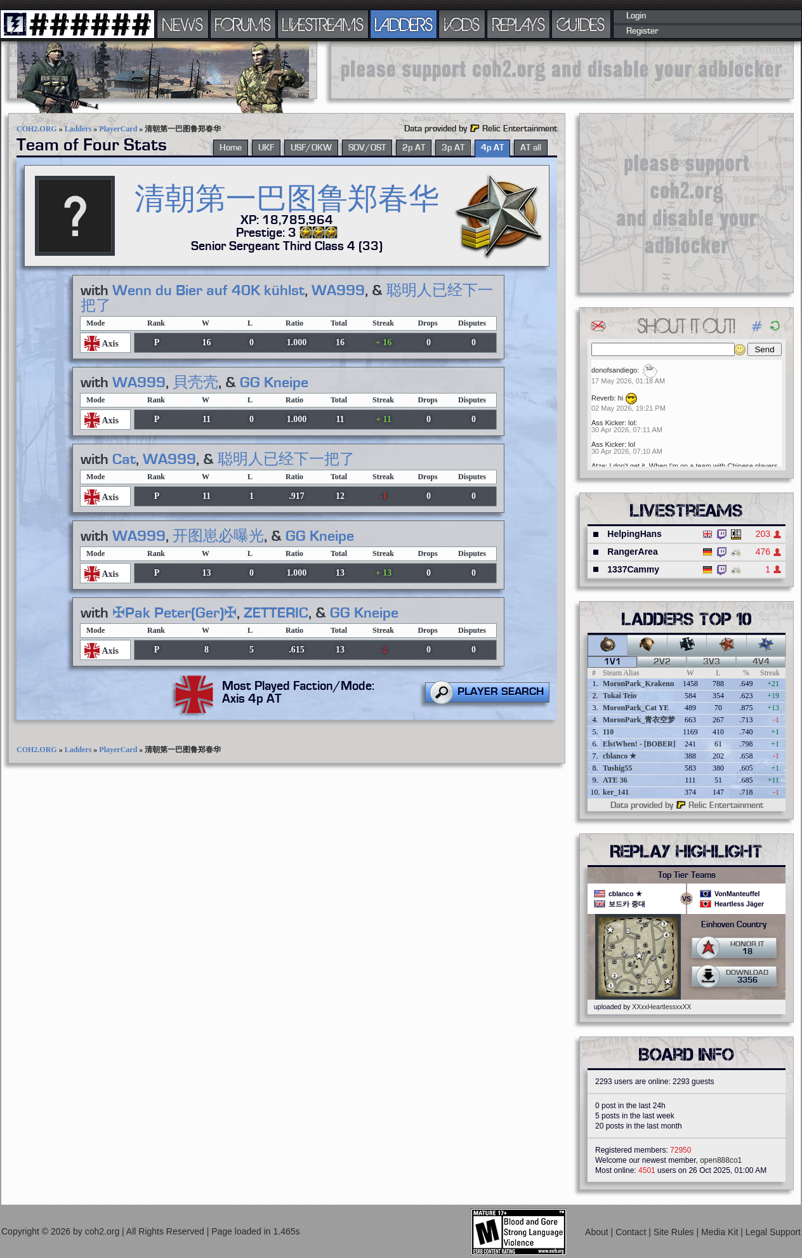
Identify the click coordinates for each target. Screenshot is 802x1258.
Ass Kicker (607, 423)
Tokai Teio (619, 695)
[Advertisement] (562, 69)
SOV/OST (367, 147)
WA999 (338, 290)
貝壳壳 (195, 382)
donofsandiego (614, 370)
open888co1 (721, 1160)
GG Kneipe (274, 382)
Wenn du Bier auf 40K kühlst (208, 290)
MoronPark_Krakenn (638, 683)
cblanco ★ (619, 755)
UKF (266, 147)
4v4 (761, 662)
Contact (631, 1232)
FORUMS (243, 24)
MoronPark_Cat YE (636, 707)
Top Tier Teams (687, 875)
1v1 (612, 662)
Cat (124, 459)
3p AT (453, 147)
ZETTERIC (276, 613)
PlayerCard (118, 128)
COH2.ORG (36, 128)
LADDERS (404, 24)
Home (231, 147)
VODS (462, 24)
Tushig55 (617, 768)
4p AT (492, 147)
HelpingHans (634, 534)
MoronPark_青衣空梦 (639, 719)
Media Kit (720, 1232)
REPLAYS (518, 24)
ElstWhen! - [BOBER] (639, 743)
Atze (598, 466)
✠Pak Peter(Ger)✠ (174, 613)
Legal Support (773, 1232)
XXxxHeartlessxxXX (661, 1006)
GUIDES (581, 24)
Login (636, 15)
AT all (530, 147)
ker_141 (616, 792)
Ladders (78, 128)
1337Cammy (633, 569)
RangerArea (632, 551)
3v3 (711, 662)
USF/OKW (311, 147)
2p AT (413, 147)
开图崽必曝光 (218, 536)
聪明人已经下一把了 (286, 459)
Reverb (602, 398)
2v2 (662, 662)
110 (608, 731)
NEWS (182, 24)
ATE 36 (615, 780)
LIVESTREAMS (323, 24)
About (597, 1232)
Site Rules (675, 1232)
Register (642, 31)
